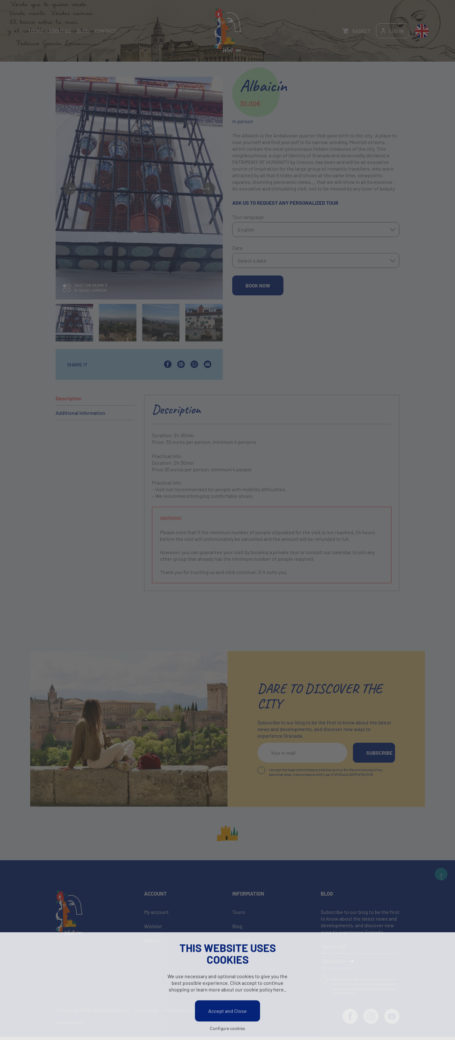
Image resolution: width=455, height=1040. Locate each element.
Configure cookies (227, 1028)
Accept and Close (227, 1011)
